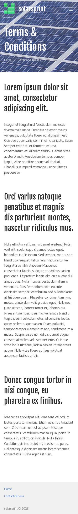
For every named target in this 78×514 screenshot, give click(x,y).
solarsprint (32, 9)
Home (8, 489)
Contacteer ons (14, 496)
